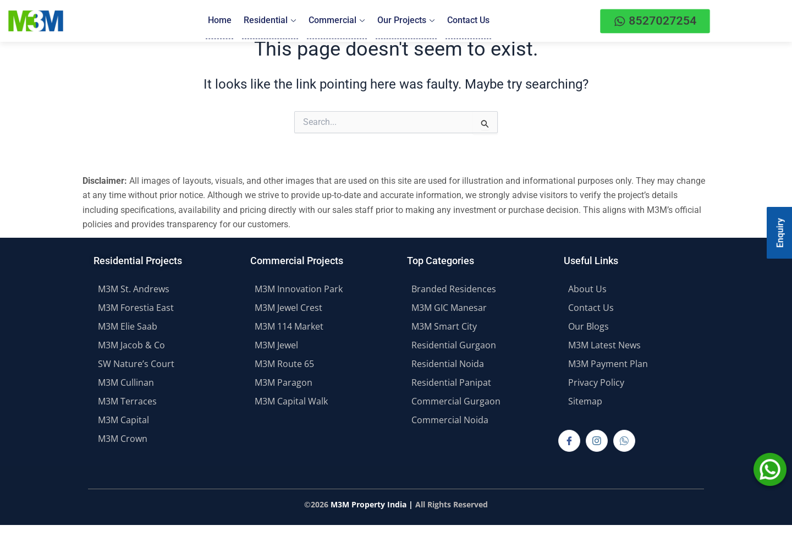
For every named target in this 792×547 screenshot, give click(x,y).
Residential (270, 20)
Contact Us (467, 20)
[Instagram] (597, 441)
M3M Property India (368, 504)
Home (220, 20)
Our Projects (405, 20)
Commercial (337, 20)
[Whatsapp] (624, 441)
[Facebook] (569, 441)
